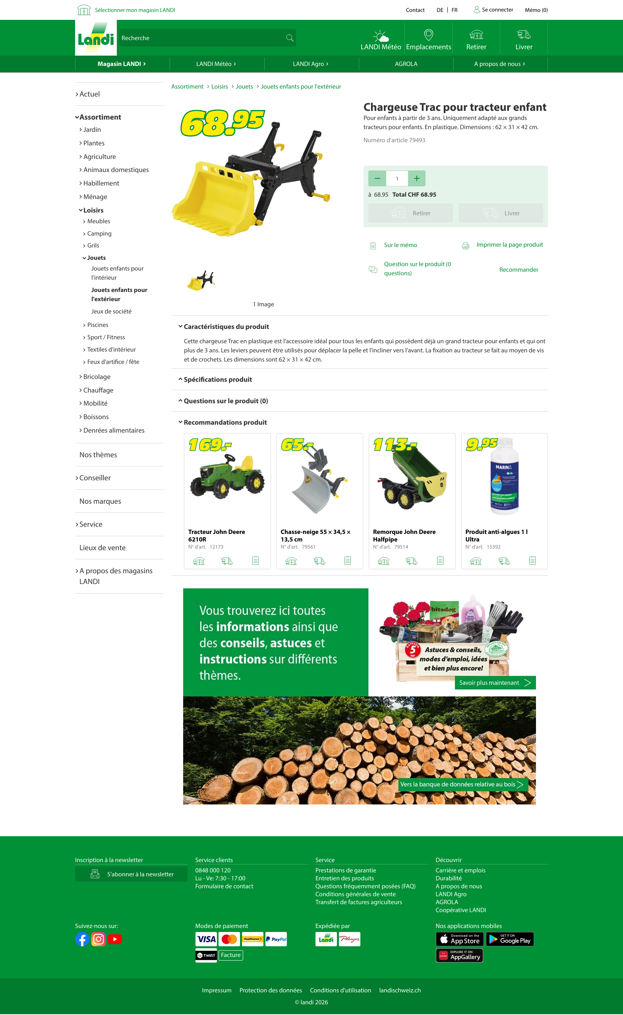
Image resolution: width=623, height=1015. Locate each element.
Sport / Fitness (106, 337)
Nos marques (100, 501)
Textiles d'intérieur (111, 350)
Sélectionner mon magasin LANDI (135, 10)
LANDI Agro (308, 64)
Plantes (93, 142)
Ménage (95, 196)
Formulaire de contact (224, 886)
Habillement (101, 183)
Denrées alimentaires (114, 430)
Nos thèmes (98, 454)
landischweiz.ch (400, 990)
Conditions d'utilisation (340, 990)
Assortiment (100, 117)
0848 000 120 (213, 870)
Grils (93, 245)
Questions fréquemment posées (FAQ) (365, 886)
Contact (415, 10)
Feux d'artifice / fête (113, 362)
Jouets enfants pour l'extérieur (301, 87)
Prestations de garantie (345, 870)
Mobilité (95, 403)
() (536, 10)
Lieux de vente (102, 547)
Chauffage (98, 389)
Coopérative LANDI (461, 910)
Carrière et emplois (461, 870)
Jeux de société (111, 311)
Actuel (89, 94)
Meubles (98, 221)
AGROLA (406, 64)
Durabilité (449, 878)
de (440, 10)
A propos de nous (497, 64)
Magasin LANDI (119, 64)
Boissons (96, 416)
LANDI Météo (214, 64)
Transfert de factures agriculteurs (358, 902)
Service (91, 524)
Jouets (96, 258)
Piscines (97, 325)
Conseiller (95, 477)
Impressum (217, 990)
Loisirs (93, 210)
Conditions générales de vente (355, 894)
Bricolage (96, 376)
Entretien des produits (344, 878)
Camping (99, 234)
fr (455, 10)
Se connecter (497, 9)
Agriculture (99, 156)
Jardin (92, 129)
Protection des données (271, 990)
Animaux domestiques (116, 169)
